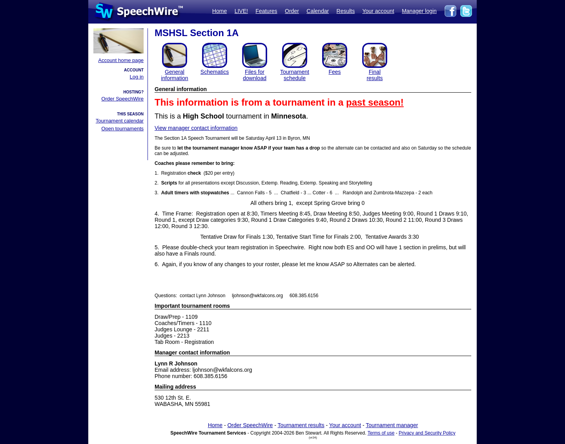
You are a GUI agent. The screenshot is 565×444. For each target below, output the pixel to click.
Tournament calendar (120, 121)
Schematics (214, 72)
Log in (137, 77)
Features (266, 11)
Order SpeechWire (122, 99)
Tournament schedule (294, 75)
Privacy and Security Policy (427, 433)
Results (346, 11)
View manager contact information (196, 128)
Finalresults (374, 75)
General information (174, 75)
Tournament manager (392, 425)
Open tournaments (122, 129)
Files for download (254, 75)
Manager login (419, 11)
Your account (378, 11)
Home (219, 11)
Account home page (121, 60)
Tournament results (301, 425)
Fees (334, 72)
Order (292, 11)
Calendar (317, 11)
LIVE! (241, 11)
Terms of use (381, 433)
